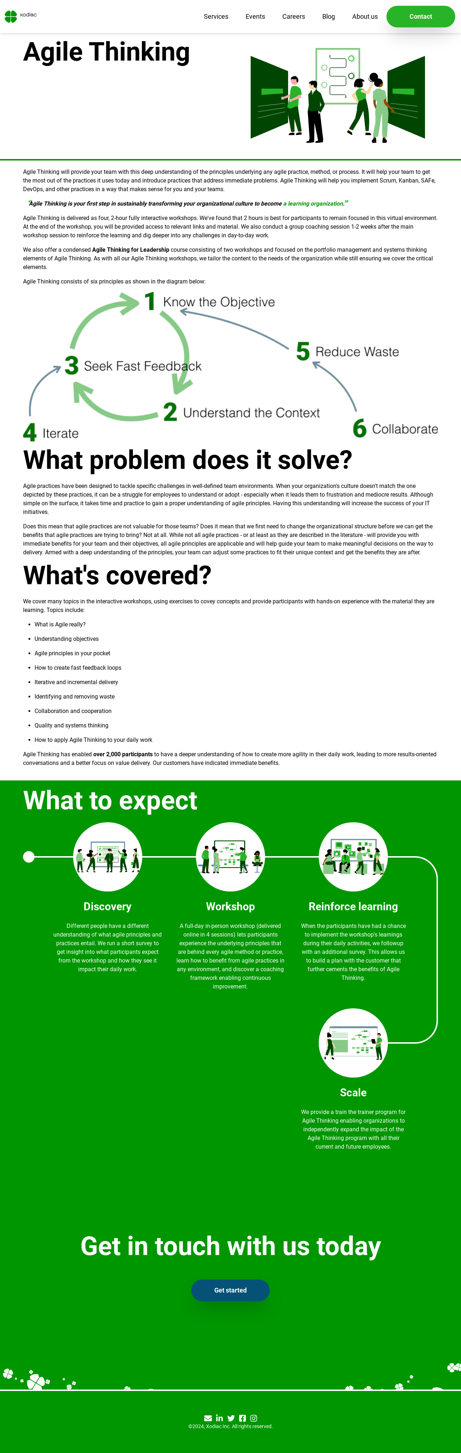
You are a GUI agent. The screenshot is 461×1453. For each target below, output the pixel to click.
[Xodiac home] (20, 16)
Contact (420, 16)
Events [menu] (255, 16)
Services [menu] (216, 16)
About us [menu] (365, 16)
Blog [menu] (328, 16)
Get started (230, 1290)
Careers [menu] (293, 16)
